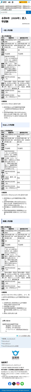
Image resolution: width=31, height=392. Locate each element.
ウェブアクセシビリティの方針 (10, 346)
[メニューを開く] (29, 2)
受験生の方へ (27, 6)
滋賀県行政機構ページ (21, 369)
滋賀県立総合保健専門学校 (13, 6)
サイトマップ (5, 341)
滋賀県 (2, 6)
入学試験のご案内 (6, 9)
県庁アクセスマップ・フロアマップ (11, 365)
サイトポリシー (6, 343)
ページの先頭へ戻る (24, 335)
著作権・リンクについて (8, 338)
